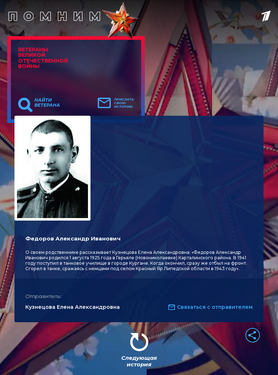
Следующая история (139, 361)
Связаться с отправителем (215, 307)
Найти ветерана (47, 103)
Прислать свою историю (124, 103)
